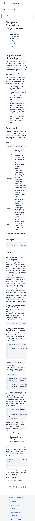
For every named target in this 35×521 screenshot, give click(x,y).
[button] (31, 3)
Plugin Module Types (16, 480)
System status (15, 505)
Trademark (14, 515)
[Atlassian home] (4, 3)
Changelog (14, 501)
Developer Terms (16, 512)
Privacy (13, 508)
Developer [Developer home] (16, 3)
